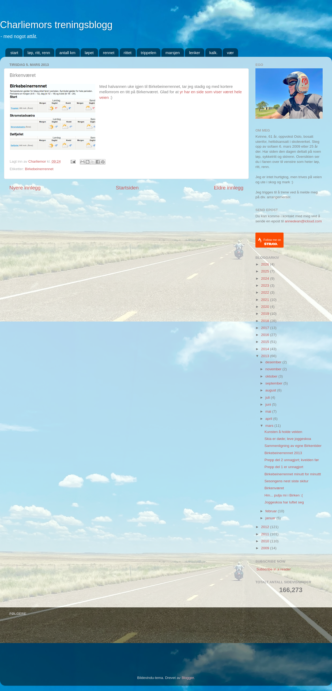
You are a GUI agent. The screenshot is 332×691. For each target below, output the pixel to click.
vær (230, 52)
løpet (89, 52)
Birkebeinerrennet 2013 (283, 453)
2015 (265, 342)
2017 (265, 328)
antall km (67, 52)
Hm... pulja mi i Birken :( (284, 495)
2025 (265, 271)
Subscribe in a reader (273, 569)
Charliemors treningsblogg (56, 24)
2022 (265, 292)
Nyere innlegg (25, 188)
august (271, 390)
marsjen (172, 52)
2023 (265, 285)
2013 (265, 356)
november (273, 369)
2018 (265, 321)
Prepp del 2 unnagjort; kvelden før (292, 460)
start (14, 52)
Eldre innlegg (228, 188)
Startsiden (127, 188)
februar (271, 511)
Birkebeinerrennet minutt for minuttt (293, 474)
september (274, 383)
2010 (265, 541)
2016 (265, 335)
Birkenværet (274, 488)
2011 (265, 534)
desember (273, 362)
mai (268, 411)
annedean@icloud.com (303, 221)
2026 (265, 264)
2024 (265, 279)
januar (270, 518)
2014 (265, 349)
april (269, 419)
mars (269, 426)
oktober (271, 376)
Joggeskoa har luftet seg (284, 502)
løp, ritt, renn (39, 52)
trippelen (148, 52)
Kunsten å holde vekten (283, 432)
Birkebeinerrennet (39, 169)
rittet (127, 52)
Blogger (188, 678)
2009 (265, 548)
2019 (265, 314)
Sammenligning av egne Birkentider (293, 446)
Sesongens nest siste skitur (286, 481)
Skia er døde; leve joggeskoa (288, 439)
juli (268, 397)
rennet (109, 52)
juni (268, 404)
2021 (265, 300)
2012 (265, 527)
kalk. (213, 52)
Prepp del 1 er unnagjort (284, 467)
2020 (265, 307)
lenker (194, 52)
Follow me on (272, 241)
